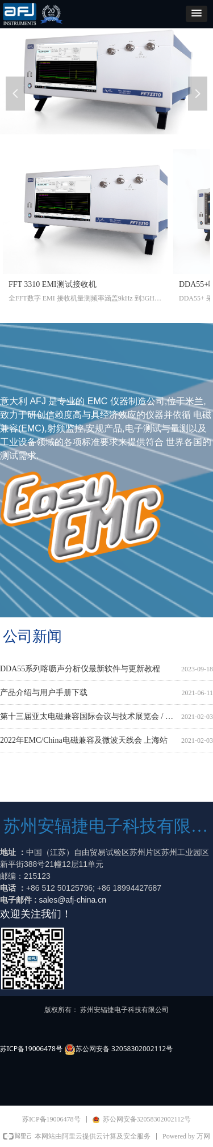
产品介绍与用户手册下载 (43, 693)
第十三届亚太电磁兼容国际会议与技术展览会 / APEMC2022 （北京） (88, 717)
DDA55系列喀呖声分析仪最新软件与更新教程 (80, 669)
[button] (196, 14)
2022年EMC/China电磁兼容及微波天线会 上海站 (84, 741)
